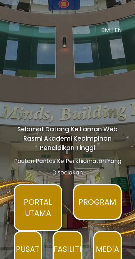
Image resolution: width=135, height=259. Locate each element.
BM (112, 17)
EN (124, 17)
